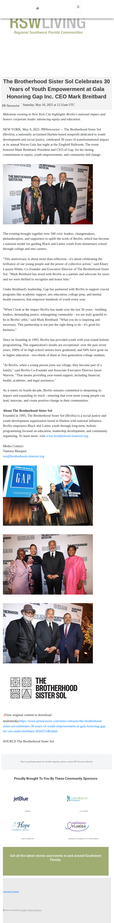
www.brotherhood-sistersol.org (67, 436)
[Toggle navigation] (78, 7)
